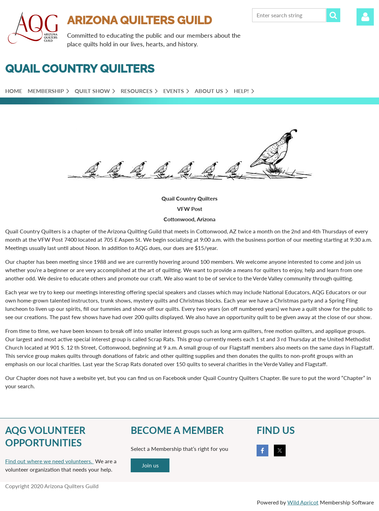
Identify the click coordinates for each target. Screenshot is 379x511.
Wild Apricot (302, 502)
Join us (150, 465)
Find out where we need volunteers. (49, 461)
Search (333, 15)
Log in (365, 17)
